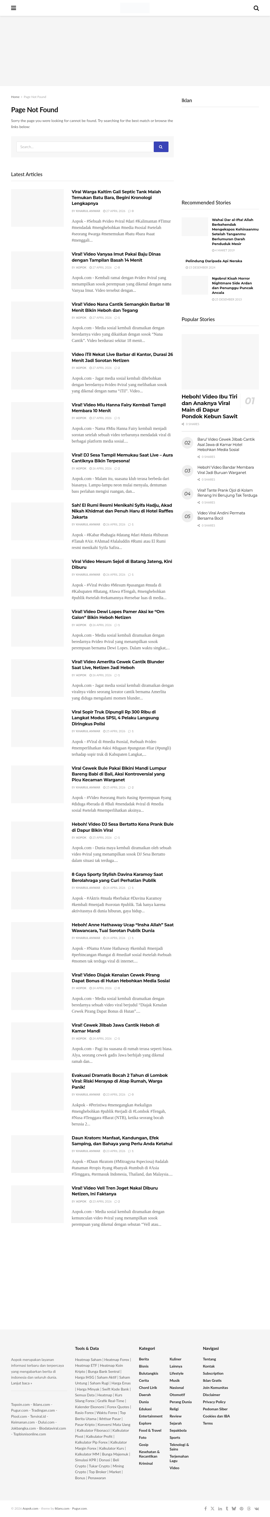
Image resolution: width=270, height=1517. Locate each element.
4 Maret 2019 (223, 250)
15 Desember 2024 (200, 267)
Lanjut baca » (21, 1383)
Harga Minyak (88, 1389)
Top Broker (97, 1471)
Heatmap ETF (86, 1365)
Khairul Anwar (88, 211)
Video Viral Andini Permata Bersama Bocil (221, 516)
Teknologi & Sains (179, 1446)
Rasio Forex (84, 1412)
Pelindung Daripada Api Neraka (214, 261)
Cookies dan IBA (216, 1416)
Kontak (209, 1366)
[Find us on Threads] (249, 1509)
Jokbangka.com (23, 1428)
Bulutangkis (148, 1373)
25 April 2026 (114, 731)
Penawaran (97, 1478)
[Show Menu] (13, 8)
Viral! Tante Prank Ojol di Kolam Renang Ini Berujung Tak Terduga (227, 493)
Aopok (81, 267)
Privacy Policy (214, 1401)
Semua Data (85, 1395)
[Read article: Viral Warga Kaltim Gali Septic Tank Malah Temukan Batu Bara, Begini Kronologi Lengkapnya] (37, 208)
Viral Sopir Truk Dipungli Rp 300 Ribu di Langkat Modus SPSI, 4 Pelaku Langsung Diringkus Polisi (115, 718)
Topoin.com (20, 1404)
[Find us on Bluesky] (234, 1509)
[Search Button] (256, 8)
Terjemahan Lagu (179, 1458)
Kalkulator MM (87, 1454)
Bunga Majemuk (115, 1454)
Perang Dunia (181, 1401)
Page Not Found (35, 97)
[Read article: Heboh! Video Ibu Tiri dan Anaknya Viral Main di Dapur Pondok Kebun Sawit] (220, 361)
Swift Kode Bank (115, 1389)
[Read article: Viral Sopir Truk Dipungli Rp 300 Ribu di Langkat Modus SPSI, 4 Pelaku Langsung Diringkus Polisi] (37, 728)
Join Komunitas (215, 1387)
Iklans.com (41, 1404)
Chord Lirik (148, 1387)
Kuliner (175, 1359)
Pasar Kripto (85, 1424)
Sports (175, 1437)
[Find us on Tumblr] (227, 1509)
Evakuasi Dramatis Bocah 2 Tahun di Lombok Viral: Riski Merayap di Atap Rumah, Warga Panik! (120, 1081)
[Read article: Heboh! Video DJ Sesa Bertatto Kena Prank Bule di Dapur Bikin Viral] (37, 840)
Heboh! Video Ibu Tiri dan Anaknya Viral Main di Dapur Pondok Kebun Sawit (210, 406)
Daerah (145, 1394)
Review (175, 1416)
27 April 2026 (114, 211)
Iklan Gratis (212, 1380)
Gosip (143, 1444)
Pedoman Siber (215, 1409)
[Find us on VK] (256, 1509)
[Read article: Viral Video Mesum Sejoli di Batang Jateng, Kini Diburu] (37, 578)
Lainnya (176, 1366)
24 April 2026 (114, 887)
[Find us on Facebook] (205, 1509)
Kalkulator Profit (99, 1436)
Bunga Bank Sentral (104, 1371)
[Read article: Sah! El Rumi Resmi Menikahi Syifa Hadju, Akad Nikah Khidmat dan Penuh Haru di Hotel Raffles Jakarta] (37, 521)
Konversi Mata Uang (114, 1424)
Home (15, 97)
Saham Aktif (107, 1377)
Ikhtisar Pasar (110, 1418)
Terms (208, 1423)
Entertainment (151, 1416)
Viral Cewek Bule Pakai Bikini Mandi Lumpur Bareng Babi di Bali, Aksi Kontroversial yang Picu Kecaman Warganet (119, 774)
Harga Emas (121, 1383)
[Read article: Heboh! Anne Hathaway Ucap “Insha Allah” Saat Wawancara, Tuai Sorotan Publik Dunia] (37, 941)
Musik (175, 1380)
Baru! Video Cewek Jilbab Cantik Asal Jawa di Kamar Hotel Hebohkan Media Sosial (226, 444)
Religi (174, 1409)
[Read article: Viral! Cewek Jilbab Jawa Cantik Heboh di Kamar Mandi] (37, 1041)
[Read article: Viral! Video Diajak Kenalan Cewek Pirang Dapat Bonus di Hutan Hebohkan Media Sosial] (37, 991)
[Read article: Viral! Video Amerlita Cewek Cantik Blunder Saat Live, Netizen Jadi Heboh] (37, 678)
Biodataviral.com (52, 1428)
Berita (144, 1359)
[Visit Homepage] (135, 8)
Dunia (144, 1401)
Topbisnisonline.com (29, 1434)
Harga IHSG (84, 1377)
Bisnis (143, 1366)
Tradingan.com (43, 1410)
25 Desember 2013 (227, 299)
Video (174, 1468)
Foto (142, 1437)
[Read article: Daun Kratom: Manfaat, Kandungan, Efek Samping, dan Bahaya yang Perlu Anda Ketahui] (37, 1154)
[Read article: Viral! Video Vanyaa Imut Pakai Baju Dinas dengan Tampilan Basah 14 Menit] (37, 270)
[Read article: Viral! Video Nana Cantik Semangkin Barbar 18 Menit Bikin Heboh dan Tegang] (37, 320)
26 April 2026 (100, 468)
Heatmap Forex (116, 1359)
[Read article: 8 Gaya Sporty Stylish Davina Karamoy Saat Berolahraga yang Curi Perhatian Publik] (37, 890)
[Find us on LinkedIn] (220, 1509)
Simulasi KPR (85, 1460)
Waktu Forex (107, 1412)
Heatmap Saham (88, 1359)
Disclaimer (211, 1394)
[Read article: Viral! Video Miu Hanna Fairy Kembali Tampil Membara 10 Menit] (37, 421)
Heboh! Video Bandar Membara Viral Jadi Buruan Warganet (225, 470)
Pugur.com (19, 1410)
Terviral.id (38, 1416)
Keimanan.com (23, 1422)
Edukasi (145, 1409)
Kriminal (146, 1463)
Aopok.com (30, 1508)
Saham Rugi (99, 1383)
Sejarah (176, 1423)
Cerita (144, 1380)
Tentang (209, 1359)
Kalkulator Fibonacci (93, 1430)
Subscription (213, 1373)
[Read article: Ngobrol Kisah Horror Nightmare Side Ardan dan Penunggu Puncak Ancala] (195, 285)
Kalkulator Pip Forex (91, 1442)
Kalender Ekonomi (90, 1407)
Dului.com (46, 1422)
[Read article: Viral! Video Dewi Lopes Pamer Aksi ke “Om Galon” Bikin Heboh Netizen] (37, 628)
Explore (145, 1423)
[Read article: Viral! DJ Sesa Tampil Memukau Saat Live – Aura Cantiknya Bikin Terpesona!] (37, 471)
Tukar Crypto (99, 1466)
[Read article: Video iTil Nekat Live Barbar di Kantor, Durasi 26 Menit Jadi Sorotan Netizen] (37, 370)
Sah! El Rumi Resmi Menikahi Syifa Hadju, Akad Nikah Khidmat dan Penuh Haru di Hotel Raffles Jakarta (122, 511)
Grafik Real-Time (110, 1400)
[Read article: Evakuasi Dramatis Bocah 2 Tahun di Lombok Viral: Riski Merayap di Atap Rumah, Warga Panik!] (37, 1091)
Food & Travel (150, 1430)
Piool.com (19, 1416)
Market (115, 1471)
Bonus (80, 1478)
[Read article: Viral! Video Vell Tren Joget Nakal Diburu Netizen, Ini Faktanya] (37, 1204)
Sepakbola (178, 1430)
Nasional (177, 1387)
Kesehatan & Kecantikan (149, 1453)
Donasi (105, 1460)
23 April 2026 (114, 1094)
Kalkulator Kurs (111, 1448)
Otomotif (177, 1394)
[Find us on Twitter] (212, 1509)
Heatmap (104, 1395)
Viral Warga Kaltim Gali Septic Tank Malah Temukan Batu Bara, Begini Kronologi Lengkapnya (116, 197)
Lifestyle (177, 1373)
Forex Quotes (118, 1407)
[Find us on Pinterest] (241, 1509)
